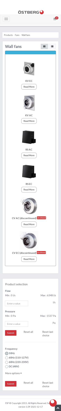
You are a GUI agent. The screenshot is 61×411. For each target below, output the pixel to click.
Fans (17, 35)
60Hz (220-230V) (16, 362)
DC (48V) (12, 366)
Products (8, 35)
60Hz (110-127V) (16, 357)
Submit (10, 332)
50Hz (10, 353)
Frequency (11, 348)
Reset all (28, 331)
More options (13, 373)
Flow (8, 290)
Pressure (10, 311)
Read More (28, 86)
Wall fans (26, 35)
